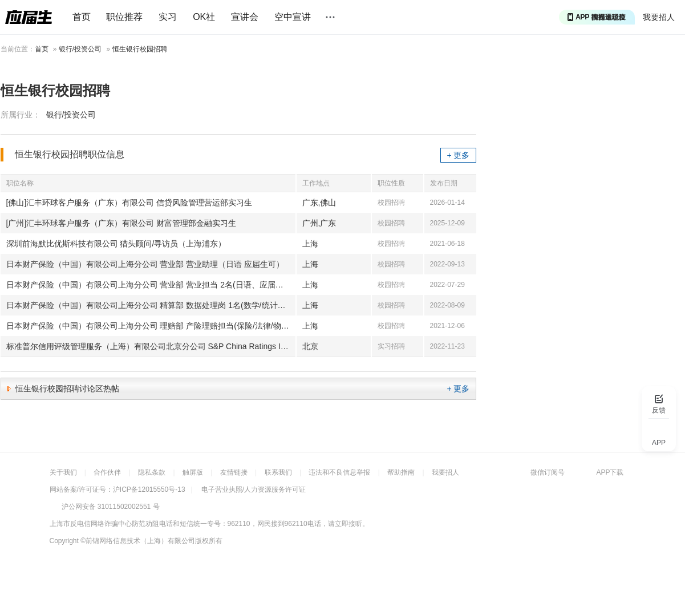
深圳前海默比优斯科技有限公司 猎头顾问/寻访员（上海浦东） (116, 243)
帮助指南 (401, 472)
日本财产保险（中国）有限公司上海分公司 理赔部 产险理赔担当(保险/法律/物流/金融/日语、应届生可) (150, 325)
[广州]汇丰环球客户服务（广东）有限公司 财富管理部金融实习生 (121, 223)
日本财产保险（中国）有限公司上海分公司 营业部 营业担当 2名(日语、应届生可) (150, 284)
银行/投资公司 (80, 49)
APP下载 (609, 472)
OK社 (204, 17)
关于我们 (63, 472)
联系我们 (278, 472)
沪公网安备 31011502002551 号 (111, 507)
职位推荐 (124, 17)
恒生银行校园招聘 (139, 49)
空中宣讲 (292, 17)
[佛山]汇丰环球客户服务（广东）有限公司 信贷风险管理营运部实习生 (129, 202)
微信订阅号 (547, 472)
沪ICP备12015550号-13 (149, 489)
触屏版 (193, 472)
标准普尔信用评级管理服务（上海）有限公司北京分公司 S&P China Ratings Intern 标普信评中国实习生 (150, 346)
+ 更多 (458, 155)
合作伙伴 (107, 472)
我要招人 (659, 17)
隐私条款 (151, 472)
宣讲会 (244, 17)
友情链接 (234, 472)
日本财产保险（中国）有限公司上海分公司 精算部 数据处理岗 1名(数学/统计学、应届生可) (150, 305)
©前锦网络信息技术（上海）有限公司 (137, 541)
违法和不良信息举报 (339, 472)
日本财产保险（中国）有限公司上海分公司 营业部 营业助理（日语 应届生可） (145, 264)
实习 (168, 17)
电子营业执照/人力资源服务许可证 (253, 489)
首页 (81, 17)
